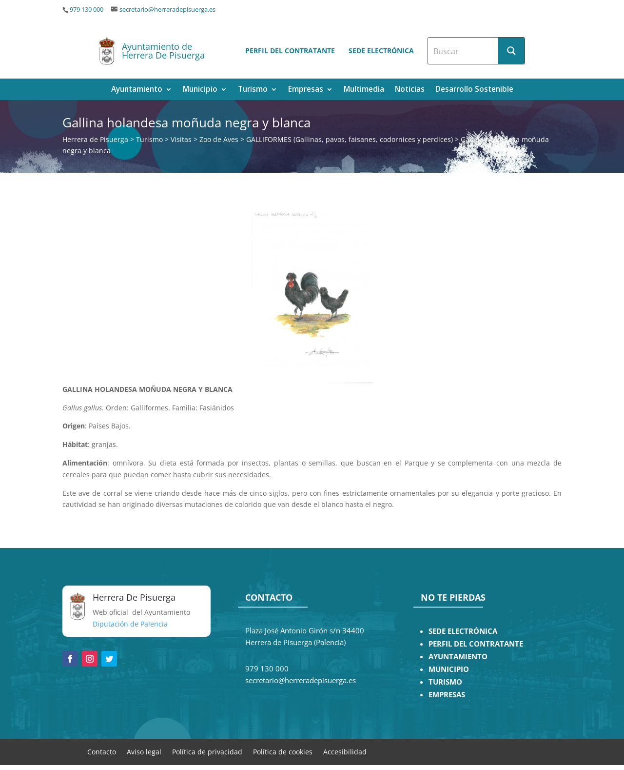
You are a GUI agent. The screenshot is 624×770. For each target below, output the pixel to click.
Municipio (200, 90)
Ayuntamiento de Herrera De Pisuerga (163, 51)
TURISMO (445, 682)
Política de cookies (282, 751)
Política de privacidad (207, 751)
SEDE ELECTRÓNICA (463, 631)
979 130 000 (86, 9)
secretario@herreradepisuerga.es (167, 9)
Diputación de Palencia (130, 623)
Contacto (101, 751)
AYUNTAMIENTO (458, 656)
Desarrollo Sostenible (474, 90)
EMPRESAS (447, 694)
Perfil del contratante (290, 50)
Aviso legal (144, 751)
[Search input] (463, 50)
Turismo (253, 90)
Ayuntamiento (136, 90)
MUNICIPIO (449, 669)
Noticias (410, 90)
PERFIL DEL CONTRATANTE (476, 644)
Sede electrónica (381, 50)
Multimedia (364, 90)
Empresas (305, 90)
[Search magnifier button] (511, 51)
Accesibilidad (345, 751)
